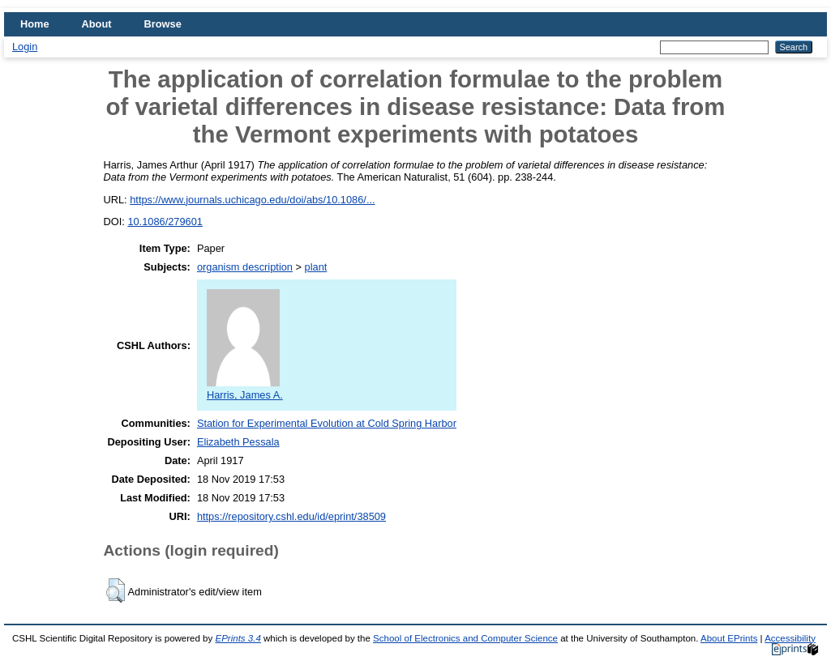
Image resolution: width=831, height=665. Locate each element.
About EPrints (728, 638)
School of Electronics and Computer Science (465, 638)
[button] (115, 590)
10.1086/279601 (165, 221)
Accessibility (790, 638)
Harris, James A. (245, 389)
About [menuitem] (97, 24)
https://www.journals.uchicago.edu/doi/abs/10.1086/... (252, 200)
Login (24, 46)
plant (316, 267)
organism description (245, 267)
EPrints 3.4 (237, 638)
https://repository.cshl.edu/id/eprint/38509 (291, 516)
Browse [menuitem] (163, 24)
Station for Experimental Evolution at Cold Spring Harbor (326, 423)
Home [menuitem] (34, 24)
